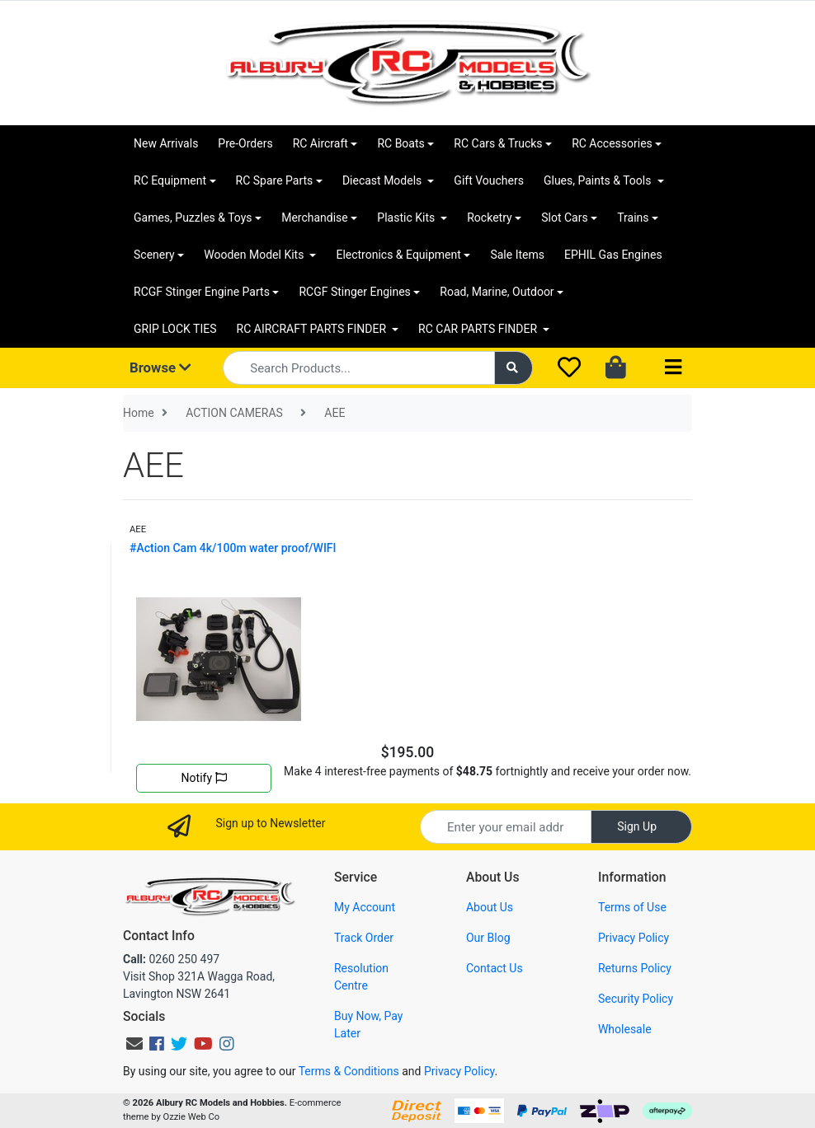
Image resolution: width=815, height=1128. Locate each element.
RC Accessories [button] (612, 143)
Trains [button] (632, 217)
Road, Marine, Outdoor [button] (497, 291)
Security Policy (635, 998)
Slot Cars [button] (564, 217)
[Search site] (514, 368)
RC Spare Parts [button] (274, 180)
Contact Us (494, 968)
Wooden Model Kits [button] (255, 254)
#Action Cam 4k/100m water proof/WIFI (233, 548)
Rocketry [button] (489, 217)
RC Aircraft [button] (320, 143)
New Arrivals (166, 143)
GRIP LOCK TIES (175, 328)
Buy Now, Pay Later (368, 1024)
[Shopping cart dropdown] (617, 368)
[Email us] (134, 1044)
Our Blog (488, 937)
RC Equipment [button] (170, 180)
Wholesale (625, 1029)
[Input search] (358, 368)
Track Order (363, 937)
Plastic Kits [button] (407, 217)
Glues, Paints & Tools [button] (599, 180)
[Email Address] (505, 827)
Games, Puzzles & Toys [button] (193, 217)
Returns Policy (634, 968)
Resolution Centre (361, 977)
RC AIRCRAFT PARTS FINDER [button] (313, 328)
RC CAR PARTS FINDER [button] (478, 328)
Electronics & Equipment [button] (398, 254)
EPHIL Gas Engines (613, 254)
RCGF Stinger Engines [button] (354, 291)
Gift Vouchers (489, 180)
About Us (489, 907)
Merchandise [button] (314, 217)
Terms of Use (632, 907)
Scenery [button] (154, 254)
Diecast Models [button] (383, 180)
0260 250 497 (171, 959)
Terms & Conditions (349, 1071)
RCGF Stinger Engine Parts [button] (202, 291)
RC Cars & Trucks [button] (498, 143)
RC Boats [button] (400, 143)
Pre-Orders (245, 143)
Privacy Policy (633, 937)
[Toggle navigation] (673, 368)
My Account (364, 907)
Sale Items (517, 254)
